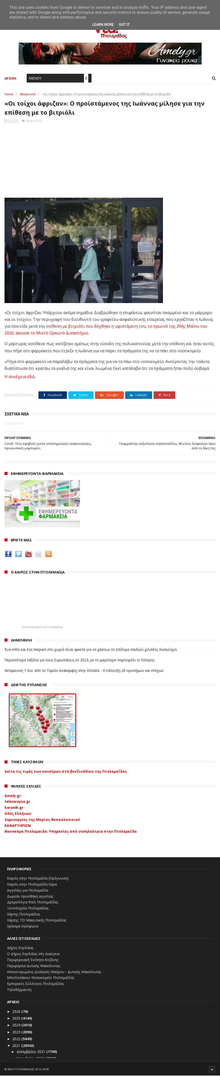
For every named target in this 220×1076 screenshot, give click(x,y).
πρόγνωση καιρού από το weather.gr (42, 627)
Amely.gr (13, 796)
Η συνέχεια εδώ (20, 377)
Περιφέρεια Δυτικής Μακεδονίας (33, 966)
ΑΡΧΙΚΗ (11, 79)
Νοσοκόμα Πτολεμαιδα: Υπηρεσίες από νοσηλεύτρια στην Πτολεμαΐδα (71, 831)
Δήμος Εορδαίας (20, 948)
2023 (16, 1032)
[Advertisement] (110, 159)
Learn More (103, 25)
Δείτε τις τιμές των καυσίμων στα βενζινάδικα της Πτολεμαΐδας (66, 771)
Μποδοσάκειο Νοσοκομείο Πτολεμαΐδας (40, 978)
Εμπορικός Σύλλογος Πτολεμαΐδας (35, 984)
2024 (16, 1025)
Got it (124, 25)
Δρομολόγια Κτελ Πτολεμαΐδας (32, 902)
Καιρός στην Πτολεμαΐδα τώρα (32, 884)
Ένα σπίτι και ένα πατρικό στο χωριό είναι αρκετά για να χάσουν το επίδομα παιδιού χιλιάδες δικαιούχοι (91, 650)
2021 (16, 1046)
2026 (16, 1012)
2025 (16, 1018)
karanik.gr (14, 808)
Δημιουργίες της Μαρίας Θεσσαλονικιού (42, 820)
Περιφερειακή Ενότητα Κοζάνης (32, 960)
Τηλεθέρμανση (19, 990)
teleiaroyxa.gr (17, 802)
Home (9, 94)
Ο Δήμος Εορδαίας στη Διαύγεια (33, 954)
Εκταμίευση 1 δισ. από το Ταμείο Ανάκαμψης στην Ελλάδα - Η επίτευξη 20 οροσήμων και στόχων (84, 671)
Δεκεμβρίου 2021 (31, 1052)
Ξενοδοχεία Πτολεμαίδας (28, 908)
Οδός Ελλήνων (18, 814)
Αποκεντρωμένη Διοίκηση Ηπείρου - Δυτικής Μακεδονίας (54, 972)
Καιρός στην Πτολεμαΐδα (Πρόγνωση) (38, 878)
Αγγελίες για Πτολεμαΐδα (27, 890)
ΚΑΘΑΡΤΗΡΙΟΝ (18, 825)
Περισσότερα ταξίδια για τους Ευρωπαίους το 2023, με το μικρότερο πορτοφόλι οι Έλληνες (80, 660)
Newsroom (28, 94)
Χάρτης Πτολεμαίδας (23, 914)
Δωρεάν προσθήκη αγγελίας (30, 896)
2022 (16, 1039)
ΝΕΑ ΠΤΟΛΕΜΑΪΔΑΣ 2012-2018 (28, 1069)
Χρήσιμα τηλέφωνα (22, 926)
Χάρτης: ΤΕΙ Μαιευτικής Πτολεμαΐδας (36, 920)
